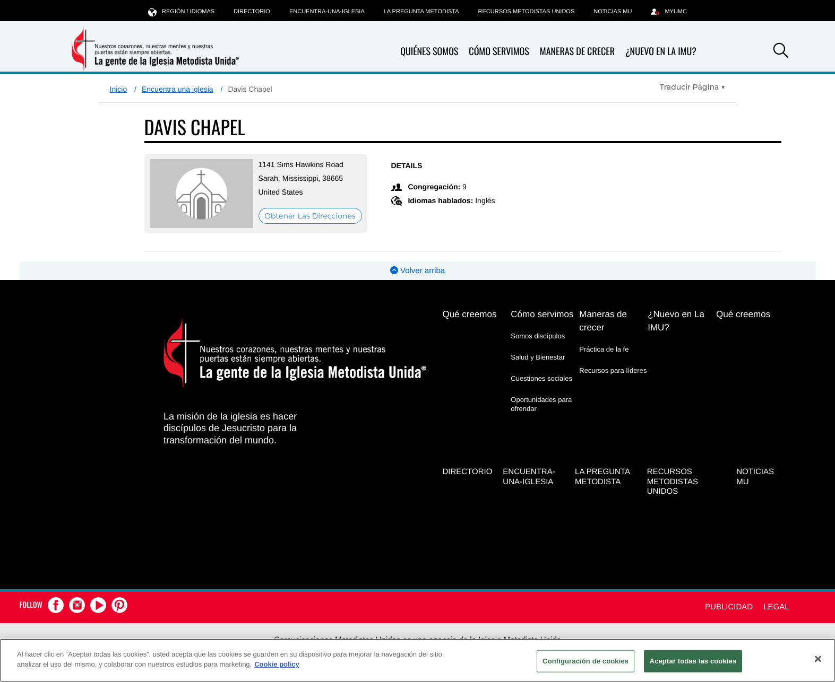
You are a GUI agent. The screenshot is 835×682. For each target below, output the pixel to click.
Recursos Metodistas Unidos (526, 11)
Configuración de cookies (586, 661)
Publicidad (729, 606)
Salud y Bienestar (538, 357)
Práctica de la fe (604, 349)
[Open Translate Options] (693, 87)
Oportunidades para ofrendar (541, 404)
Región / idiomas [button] (181, 11)
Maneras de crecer (577, 52)
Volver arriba (417, 270)
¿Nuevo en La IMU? (660, 51)
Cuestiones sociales (541, 378)
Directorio (252, 11)
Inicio (118, 89)
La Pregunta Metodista (421, 11)
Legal (776, 606)
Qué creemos (469, 314)
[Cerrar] (818, 658)
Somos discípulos (538, 336)
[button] (780, 52)
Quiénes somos (429, 52)
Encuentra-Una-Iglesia (327, 11)
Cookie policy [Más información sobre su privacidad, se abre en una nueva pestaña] (276, 664)
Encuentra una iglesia (177, 89)
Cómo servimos (498, 52)
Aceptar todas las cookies (693, 661)
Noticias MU (612, 11)
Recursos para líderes (613, 370)
